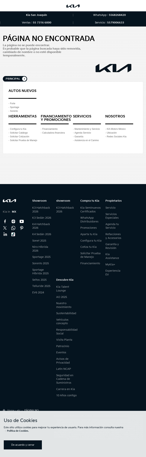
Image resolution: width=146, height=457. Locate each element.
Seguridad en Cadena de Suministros (64, 379)
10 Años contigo (66, 395)
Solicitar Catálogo (19, 132)
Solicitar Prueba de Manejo (23, 140)
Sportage (14, 107)
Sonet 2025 (39, 240)
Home (10, 410)
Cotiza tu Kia (88, 247)
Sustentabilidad (66, 313)
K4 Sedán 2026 (41, 234)
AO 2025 (61, 297)
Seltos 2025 (39, 279)
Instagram (13, 221)
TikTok (13, 234)
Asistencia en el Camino (87, 140)
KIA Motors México (116, 129)
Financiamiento (50, 129)
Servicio (110, 207)
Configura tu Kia (18, 129)
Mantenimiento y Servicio (87, 129)
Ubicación (112, 132)
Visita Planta (64, 339)
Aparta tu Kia (88, 234)
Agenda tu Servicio (112, 226)
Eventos (61, 352)
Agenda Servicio (83, 132)
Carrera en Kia (65, 389)
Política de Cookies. (18, 431)
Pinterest (21, 228)
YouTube (21, 221)
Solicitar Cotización (19, 136)
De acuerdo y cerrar (22, 444)
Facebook (5, 221)
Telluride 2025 (41, 286)
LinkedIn (5, 234)
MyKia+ (110, 264)
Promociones (88, 227)
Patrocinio (62, 346)
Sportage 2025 (41, 257)
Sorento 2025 (40, 263)
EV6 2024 (38, 292)
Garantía (79, 136)
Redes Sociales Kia (116, 136)
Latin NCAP (63, 369)
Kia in (9, 211)
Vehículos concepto (62, 321)
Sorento (14, 111)
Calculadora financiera (53, 132)
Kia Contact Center (13, 228)
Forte (12, 103)
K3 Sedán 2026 (41, 217)
